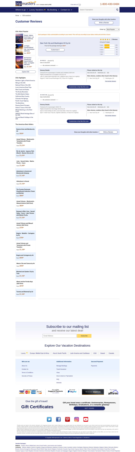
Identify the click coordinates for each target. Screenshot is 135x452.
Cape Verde (71, 449)
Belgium (102, 447)
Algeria (28, 447)
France (108, 451)
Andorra (33, 447)
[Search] (97, 9)
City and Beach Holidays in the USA (24, 118)
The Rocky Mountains (21, 92)
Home (17, 15)
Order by (110, 29)
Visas (58, 372)
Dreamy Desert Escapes (22, 105)
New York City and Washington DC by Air (55, 43)
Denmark (36, 451)
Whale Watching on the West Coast (23, 110)
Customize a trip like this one (78, 87)
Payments (94, 366)
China (88, 449)
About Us (24, 366)
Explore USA (25, 72)
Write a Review (104, 23)
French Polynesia (115, 451)
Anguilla (38, 447)
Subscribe (84, 336)
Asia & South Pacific (59, 353)
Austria (74, 447)
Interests (59, 382)
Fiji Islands (98, 451)
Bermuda (111, 447)
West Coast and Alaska (22, 89)
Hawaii (102, 353)
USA (108, 72)
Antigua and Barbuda (46, 447)
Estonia (80, 451)
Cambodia (59, 449)
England (75, 451)
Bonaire (17, 449)
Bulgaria (54, 449)
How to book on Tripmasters (64, 376)
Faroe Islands (91, 451)
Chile (85, 449)
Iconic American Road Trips (23, 87)
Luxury (24, 353)
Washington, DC (101, 72)
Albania (24, 447)
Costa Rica (107, 449)
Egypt (70, 451)
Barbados (96, 447)
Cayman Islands (79, 449)
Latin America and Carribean (55, 445)
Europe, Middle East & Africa (39, 353)
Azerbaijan (79, 447)
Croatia (113, 449)
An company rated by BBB (43, 4)
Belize (106, 447)
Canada (111, 353)
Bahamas (85, 447)
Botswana (33, 449)
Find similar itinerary (110, 81)
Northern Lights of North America (25, 80)
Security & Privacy (27, 376)
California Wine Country (22, 96)
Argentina (55, 447)
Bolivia (115, 447)
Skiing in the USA (20, 83)
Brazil (38, 449)
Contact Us (25, 369)
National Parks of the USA (23, 85)
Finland (103, 451)
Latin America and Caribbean (80, 353)
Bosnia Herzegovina (25, 449)
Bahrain (91, 447)
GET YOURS (89, 408)
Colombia (93, 449)
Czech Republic (29, 451)
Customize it (55, 50)
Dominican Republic (50, 451)
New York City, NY (91, 72)
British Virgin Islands (46, 449)
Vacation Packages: (20, 443)
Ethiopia (85, 451)
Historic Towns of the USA (23, 107)
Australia (69, 447)
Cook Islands (100, 449)
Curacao (17, 451)
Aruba (64, 447)
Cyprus (22, 451)
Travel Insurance (61, 369)
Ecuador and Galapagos (62, 451)
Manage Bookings (61, 366)
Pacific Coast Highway (21, 101)
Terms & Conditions (27, 372)
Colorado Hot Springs (21, 98)
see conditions (55, 392)
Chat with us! (76, 4)
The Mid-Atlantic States (22, 94)
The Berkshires (19, 103)
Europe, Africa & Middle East (28, 445)
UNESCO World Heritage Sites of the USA (24, 114)
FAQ (57, 379)
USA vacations (26, 15)
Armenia (60, 447)
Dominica (41, 451)
